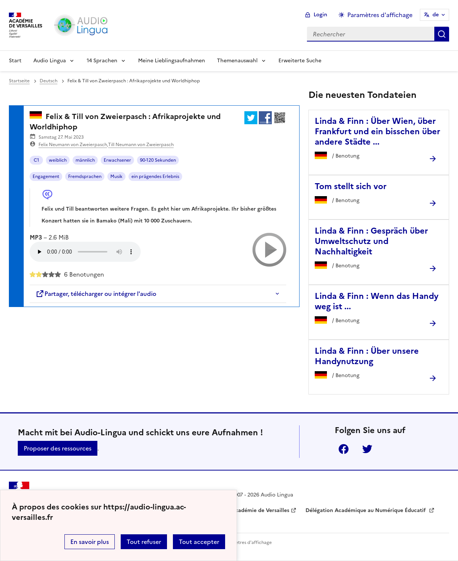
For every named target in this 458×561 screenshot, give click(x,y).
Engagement (46, 176)
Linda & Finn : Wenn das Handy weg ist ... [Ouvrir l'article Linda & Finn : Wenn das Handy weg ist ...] (376, 301)
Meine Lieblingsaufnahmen (171, 61)
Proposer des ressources (57, 448)
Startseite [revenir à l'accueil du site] (19, 80)
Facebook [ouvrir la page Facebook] (343, 449)
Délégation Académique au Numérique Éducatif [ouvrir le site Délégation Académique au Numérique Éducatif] (366, 510)
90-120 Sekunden (158, 160)
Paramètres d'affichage (247, 542)
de (435, 15)
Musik (116, 176)
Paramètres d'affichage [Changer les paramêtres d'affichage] (379, 14)
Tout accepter (199, 541)
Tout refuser (144, 541)
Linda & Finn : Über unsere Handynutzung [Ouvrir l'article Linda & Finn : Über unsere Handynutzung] (367, 356)
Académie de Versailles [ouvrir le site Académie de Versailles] (260, 510)
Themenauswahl (237, 61)
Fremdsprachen (84, 176)
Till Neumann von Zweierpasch (141, 144)
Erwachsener (117, 160)
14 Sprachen (102, 61)
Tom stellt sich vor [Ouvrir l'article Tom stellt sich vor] (351, 186)
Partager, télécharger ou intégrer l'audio (96, 293)
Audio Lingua (49, 61)
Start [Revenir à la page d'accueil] (15, 61)
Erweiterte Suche (299, 61)
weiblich (58, 160)
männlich (85, 160)
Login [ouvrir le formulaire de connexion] (320, 15)
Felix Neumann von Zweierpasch (73, 144)
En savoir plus (89, 541)
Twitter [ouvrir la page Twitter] (367, 449)
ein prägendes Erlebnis (155, 176)
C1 (36, 160)
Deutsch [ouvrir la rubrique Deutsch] (48, 80)
